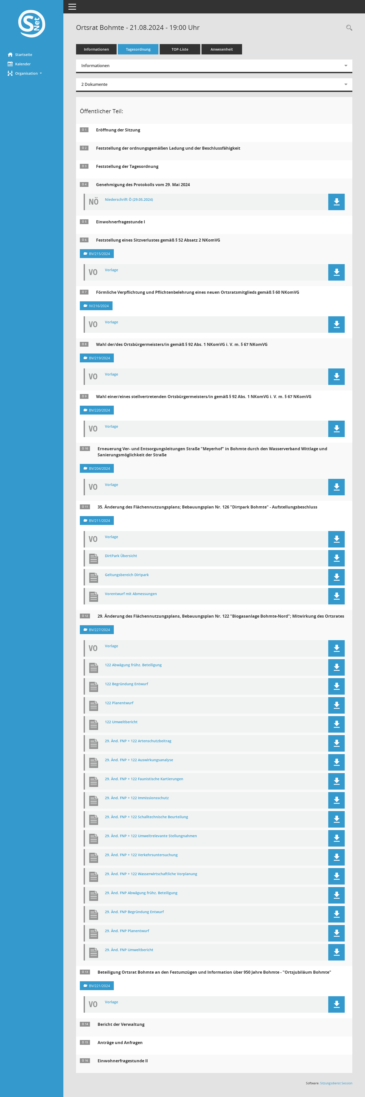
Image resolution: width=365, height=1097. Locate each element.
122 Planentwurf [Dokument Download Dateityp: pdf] (119, 703)
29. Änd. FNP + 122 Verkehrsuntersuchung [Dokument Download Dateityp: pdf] (141, 855)
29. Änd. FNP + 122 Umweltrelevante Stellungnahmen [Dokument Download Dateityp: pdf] (151, 836)
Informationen (96, 49)
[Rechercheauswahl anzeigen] (348, 28)
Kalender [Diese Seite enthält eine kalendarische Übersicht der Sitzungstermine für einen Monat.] (19, 63)
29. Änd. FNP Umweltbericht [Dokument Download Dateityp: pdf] (129, 950)
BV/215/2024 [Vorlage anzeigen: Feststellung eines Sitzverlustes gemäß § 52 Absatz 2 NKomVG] (99, 253)
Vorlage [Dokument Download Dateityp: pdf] (111, 270)
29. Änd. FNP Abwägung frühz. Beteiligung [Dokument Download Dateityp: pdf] (141, 893)
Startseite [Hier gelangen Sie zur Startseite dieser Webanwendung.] (20, 54)
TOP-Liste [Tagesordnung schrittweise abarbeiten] (180, 49)
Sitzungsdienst (336, 1083)
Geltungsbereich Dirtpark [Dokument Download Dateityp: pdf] (127, 575)
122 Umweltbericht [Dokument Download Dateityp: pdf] (121, 722)
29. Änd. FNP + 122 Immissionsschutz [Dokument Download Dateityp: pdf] (137, 798)
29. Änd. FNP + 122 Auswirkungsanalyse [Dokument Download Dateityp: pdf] (139, 760)
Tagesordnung (138, 49)
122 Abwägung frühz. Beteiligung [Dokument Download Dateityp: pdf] (133, 665)
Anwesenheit (222, 49)
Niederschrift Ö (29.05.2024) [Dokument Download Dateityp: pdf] (129, 200)
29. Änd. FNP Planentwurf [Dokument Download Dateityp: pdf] (127, 931)
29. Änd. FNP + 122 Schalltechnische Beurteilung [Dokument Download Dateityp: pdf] (146, 817)
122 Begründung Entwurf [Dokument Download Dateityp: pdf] (126, 684)
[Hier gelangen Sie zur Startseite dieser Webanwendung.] (31, 24)
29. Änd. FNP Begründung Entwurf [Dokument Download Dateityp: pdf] (134, 912)
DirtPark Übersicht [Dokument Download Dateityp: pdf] (121, 556)
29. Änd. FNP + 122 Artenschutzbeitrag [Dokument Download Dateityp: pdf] (138, 741)
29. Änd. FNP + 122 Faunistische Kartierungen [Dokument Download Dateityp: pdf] (144, 779)
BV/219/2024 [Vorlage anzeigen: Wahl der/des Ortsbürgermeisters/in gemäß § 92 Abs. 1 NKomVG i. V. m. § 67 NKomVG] (99, 358)
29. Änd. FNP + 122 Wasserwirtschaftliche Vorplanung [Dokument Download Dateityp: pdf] (151, 874)
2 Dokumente (94, 84)
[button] (31, 73)
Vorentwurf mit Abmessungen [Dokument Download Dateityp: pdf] (131, 594)
